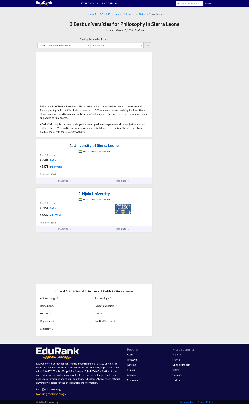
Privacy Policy (205, 402)
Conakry (131, 374)
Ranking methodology (51, 394)
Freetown (132, 359)
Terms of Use (187, 402)
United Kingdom (181, 364)
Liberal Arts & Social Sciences (103, 13)
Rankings (123, 180)
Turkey (176, 379)
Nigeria (176, 354)
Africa (141, 13)
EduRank (139, 30)
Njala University (94, 193)
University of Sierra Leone (94, 145)
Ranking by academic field (94, 39)
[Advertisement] (64, 79)
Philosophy (129, 13)
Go (147, 45)
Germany (177, 374)
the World (56, 166)
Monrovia (132, 379)
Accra (130, 354)
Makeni (131, 369)
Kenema (131, 364)
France (176, 359)
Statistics (65, 180)
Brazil (175, 369)
